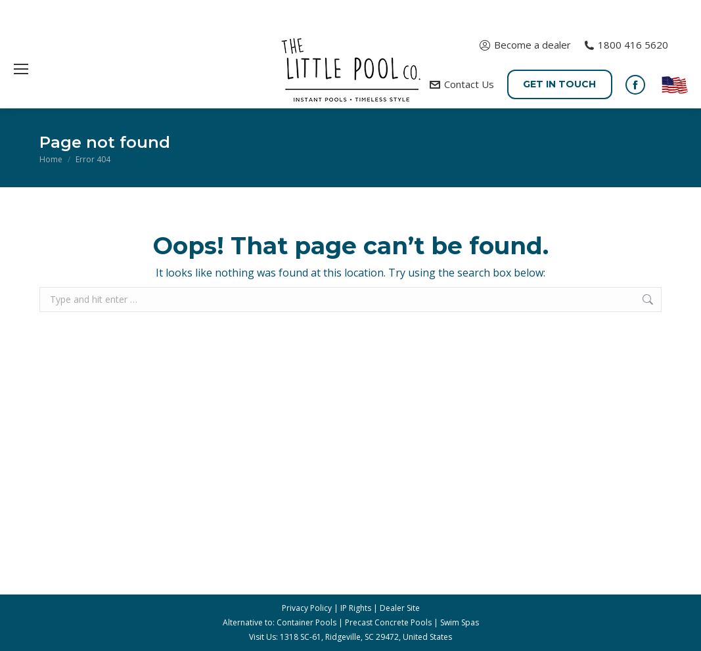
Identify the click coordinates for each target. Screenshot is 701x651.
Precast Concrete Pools (388, 622)
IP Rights (355, 608)
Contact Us (461, 84)
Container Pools (306, 622)
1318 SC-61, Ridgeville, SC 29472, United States (366, 636)
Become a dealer (525, 45)
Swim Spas (459, 622)
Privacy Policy (307, 608)
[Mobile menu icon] (21, 69)
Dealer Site (400, 608)
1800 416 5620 (626, 45)
